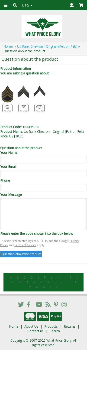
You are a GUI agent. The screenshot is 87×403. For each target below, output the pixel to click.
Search (55, 331)
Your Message (11, 194)
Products (51, 326)
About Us (31, 326)
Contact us (35, 331)
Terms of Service (25, 245)
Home (8, 46)
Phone (5, 180)
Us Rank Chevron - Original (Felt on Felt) (47, 46)
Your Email (8, 166)
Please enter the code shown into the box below (36, 233)
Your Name (8, 152)
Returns (69, 326)
